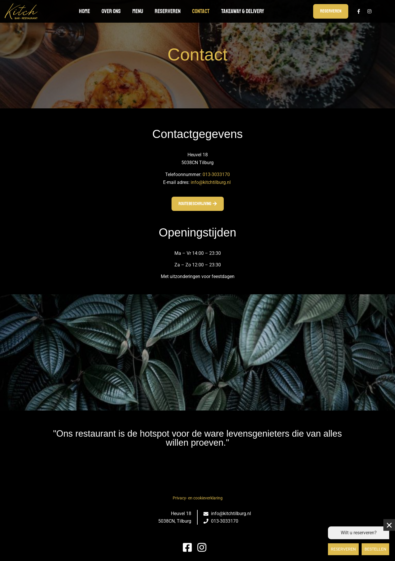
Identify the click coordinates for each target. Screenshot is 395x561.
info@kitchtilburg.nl (211, 182)
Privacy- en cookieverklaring (198, 498)
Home (84, 11)
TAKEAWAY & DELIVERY (242, 11)
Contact (201, 11)
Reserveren (168, 11)
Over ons (111, 11)
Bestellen (375, 549)
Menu (137, 11)
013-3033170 (216, 174)
